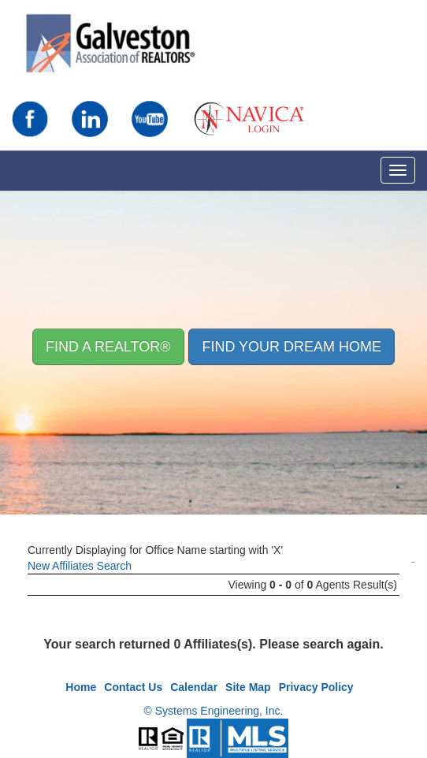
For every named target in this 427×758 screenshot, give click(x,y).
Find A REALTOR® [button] (108, 347)
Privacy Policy (316, 687)
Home (80, 687)
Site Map (248, 687)
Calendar (193, 687)
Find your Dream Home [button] (291, 347)
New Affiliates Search (80, 565)
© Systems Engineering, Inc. (214, 710)
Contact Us (133, 687)
